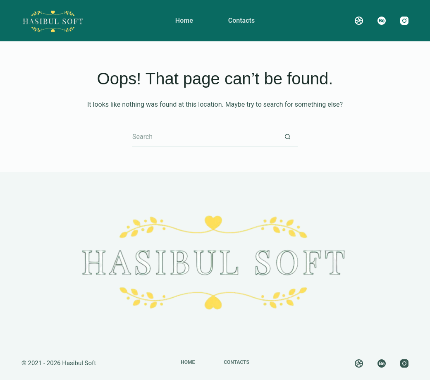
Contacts (241, 20)
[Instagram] (404, 21)
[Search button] (287, 137)
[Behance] (381, 21)
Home (184, 20)
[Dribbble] (359, 21)
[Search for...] (204, 137)
